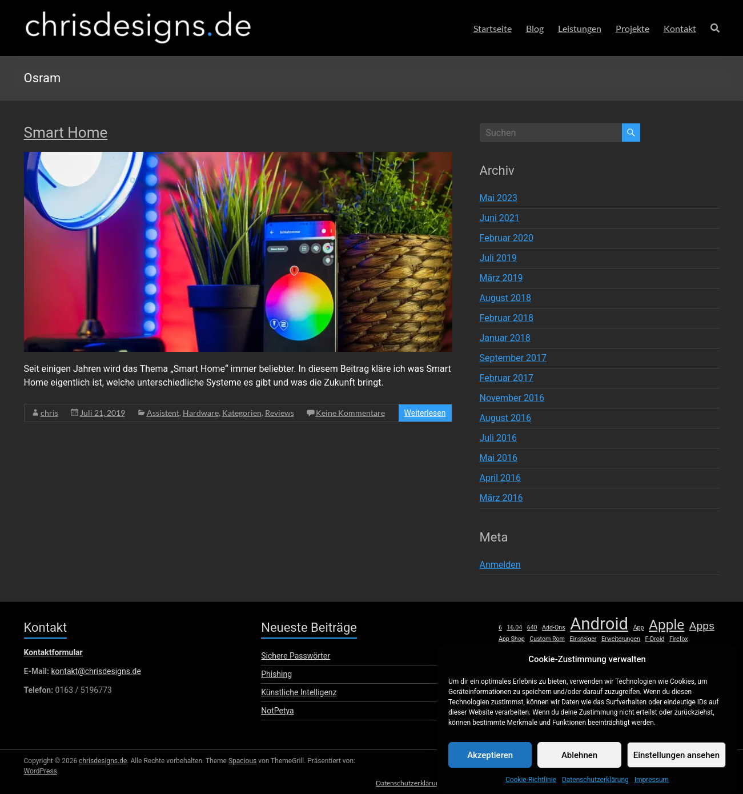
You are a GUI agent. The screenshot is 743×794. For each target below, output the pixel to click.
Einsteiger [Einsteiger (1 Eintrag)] (582, 639)
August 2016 (505, 417)
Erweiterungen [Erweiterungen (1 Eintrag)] (620, 639)
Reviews (279, 413)
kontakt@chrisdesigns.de (95, 671)
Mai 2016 (499, 457)
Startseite (492, 28)
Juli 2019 (498, 257)
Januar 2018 (505, 337)
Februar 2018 (506, 317)
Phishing (276, 674)
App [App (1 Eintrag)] (638, 627)
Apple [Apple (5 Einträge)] (666, 625)
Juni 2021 (500, 217)
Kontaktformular (53, 652)
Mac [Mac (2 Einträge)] (707, 650)
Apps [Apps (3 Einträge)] (701, 626)
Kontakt (680, 28)
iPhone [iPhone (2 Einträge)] (603, 650)
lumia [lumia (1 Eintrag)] (685, 651)
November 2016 (512, 397)
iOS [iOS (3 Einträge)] (575, 649)
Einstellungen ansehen (676, 766)
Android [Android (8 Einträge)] (599, 624)
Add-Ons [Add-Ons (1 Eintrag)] (553, 627)
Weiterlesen (425, 413)
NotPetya (277, 710)
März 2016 (501, 497)
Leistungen (579, 28)
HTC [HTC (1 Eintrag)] (557, 651)
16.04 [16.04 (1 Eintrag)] (514, 627)
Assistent (163, 413)
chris (49, 413)
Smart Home (66, 132)
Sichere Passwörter (295, 655)
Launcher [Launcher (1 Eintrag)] (634, 651)
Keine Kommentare (350, 413)
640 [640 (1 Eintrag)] (532, 627)
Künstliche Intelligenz (298, 692)
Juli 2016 (498, 437)
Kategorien (242, 413)
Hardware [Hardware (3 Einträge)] (522, 649)
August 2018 (505, 297)
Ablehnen (579, 766)
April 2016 (500, 477)
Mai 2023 (499, 198)
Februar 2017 (506, 377)
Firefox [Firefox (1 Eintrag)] (678, 639)
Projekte (632, 28)
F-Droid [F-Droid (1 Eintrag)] (654, 639)
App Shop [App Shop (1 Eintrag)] (512, 639)
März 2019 (501, 277)
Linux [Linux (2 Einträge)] (662, 650)
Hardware (201, 413)
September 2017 (513, 357)
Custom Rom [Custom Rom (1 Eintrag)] (547, 639)
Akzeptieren (490, 766)
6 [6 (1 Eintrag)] (500, 627)
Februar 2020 (506, 237)
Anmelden (500, 564)
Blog (535, 28)
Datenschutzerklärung (403, 781)
